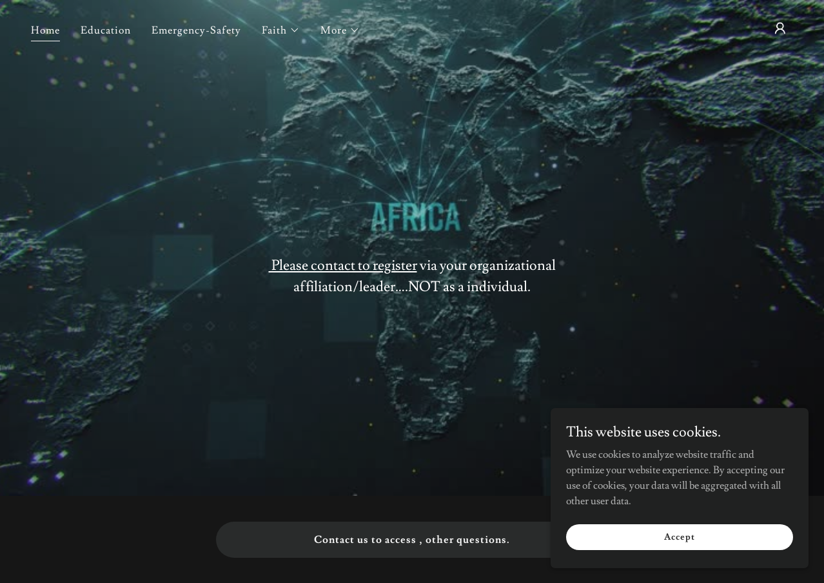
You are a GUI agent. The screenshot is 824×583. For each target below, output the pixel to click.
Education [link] (106, 30)
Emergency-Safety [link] (196, 30)
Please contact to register (343, 265)
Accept (679, 536)
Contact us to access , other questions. (411, 539)
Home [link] (45, 30)
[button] (281, 30)
